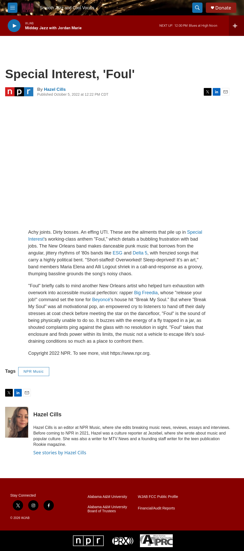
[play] (14, 26)
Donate (223, 8)
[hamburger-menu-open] (12, 8)
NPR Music (34, 371)
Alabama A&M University (107, 497)
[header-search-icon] (197, 8)
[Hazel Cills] (16, 422)
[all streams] (236, 25)
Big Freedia (146, 292)
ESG (118, 252)
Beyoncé (101, 299)
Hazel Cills (55, 89)
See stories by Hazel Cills (59, 452)
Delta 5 (140, 252)
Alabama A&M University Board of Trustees (107, 509)
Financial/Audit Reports (156, 508)
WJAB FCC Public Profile (158, 497)
